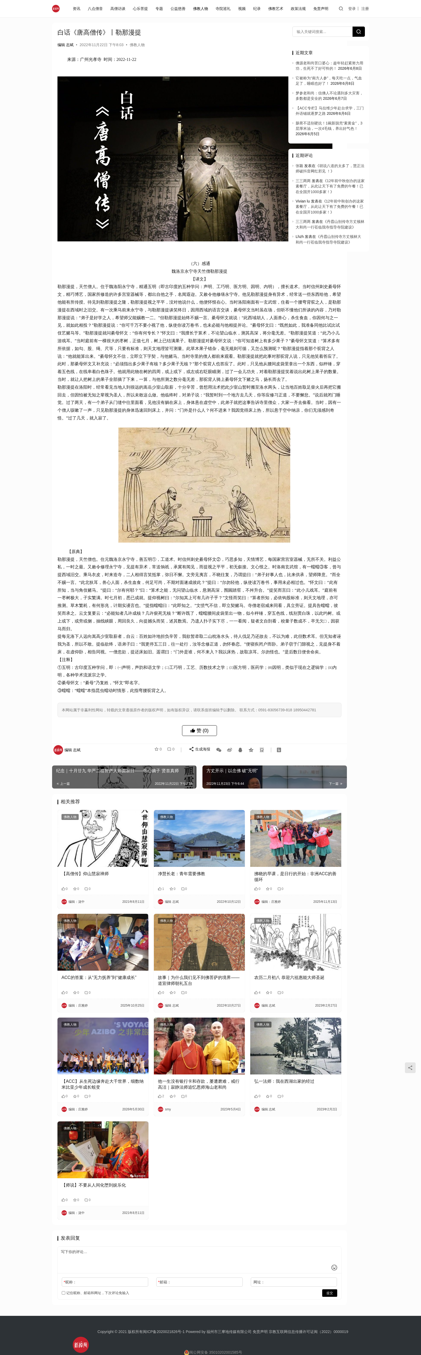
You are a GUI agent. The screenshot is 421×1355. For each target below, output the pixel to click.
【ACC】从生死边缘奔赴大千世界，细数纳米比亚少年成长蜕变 (91, 1079)
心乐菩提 (141, 8)
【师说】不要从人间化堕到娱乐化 (91, 1170)
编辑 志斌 (65, 45)
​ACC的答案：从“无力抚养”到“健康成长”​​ (91, 989)
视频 (243, 8)
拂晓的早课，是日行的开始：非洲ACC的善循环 (242, 898)
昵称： (70, 1264)
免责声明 (321, 8)
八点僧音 (96, 8)
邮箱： (143, 1264)
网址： (216, 1264)
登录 (352, 8)
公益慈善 (179, 8)
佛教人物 (201, 8)
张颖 (299, 166)
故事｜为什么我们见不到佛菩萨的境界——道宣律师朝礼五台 (167, 989)
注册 (365, 8)
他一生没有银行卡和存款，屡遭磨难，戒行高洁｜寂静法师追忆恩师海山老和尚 (167, 1079)
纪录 (258, 8)
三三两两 (303, 181)
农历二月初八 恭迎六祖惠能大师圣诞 (242, 989)
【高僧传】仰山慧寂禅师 (85, 895)
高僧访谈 (118, 8)
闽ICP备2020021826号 (162, 1313)
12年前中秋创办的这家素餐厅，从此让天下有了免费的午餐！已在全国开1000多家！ (330, 186)
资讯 (77, 8)
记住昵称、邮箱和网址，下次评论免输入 (95, 1275)
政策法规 (299, 8)
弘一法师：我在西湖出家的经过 (242, 1076)
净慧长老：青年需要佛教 (160, 895)
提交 (266, 1275)
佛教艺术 (276, 8)
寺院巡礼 (224, 8)
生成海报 (196, 787)
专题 (160, 8)
